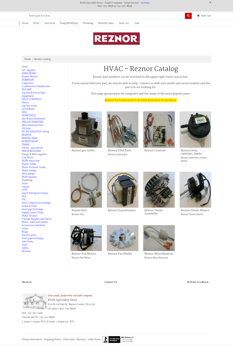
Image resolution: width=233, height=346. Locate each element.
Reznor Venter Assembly (153, 212)
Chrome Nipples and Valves (37, 219)
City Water (27, 157)
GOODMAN (28, 109)
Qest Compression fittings (36, 203)
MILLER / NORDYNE (33, 122)
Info (137, 23)
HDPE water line (31, 160)
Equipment (28, 96)
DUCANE (27, 89)
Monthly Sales (106, 23)
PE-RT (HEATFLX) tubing (35, 131)
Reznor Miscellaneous (158, 254)
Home (25, 23)
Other (25, 228)
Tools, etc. (124, 23)
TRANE (26, 144)
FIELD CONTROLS (31, 99)
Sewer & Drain (29, 206)
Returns (81, 339)
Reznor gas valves (83, 150)
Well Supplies (29, 177)
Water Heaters (30, 216)
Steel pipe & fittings (33, 209)
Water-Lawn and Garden (35, 222)
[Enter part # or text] (106, 16)
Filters (25, 102)
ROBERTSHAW (30, 141)
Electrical (50, 23)
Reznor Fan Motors (84, 254)
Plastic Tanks (29, 164)
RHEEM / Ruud (29, 138)
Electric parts (29, 235)
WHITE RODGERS (31, 151)
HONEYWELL (29, 115)
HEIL (24, 112)
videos (25, 248)
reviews (145, 3)
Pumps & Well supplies (34, 154)
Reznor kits (79, 210)
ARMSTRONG (29, 73)
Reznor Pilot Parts (119, 150)
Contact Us (110, 282)
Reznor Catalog (42, 59)
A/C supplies (29, 70)
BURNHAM (28, 80)
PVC (24, 199)
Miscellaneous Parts (33, 125)
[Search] (188, 16)
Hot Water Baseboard (33, 118)
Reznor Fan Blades (120, 254)
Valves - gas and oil (32, 148)
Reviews (26, 251)
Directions (69, 339)
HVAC (36, 23)
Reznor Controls (155, 150)
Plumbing (88, 23)
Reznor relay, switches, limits (191, 152)
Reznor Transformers (122, 210)
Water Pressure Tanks (33, 167)
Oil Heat (26, 128)
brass (25, 183)
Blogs (25, 232)
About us (27, 282)
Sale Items (27, 241)
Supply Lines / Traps (33, 212)
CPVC (25, 190)
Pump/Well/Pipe (69, 23)
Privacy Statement (32, 339)
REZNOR (26, 135)
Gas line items (29, 105)
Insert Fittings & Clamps (35, 193)
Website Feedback (198, 282)
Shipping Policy (52, 339)
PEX (24, 196)
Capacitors (27, 83)
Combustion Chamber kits (36, 86)
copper (25, 186)
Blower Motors (30, 76)
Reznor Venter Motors (195, 210)
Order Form (94, 339)
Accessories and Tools (33, 225)
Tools (25, 244)
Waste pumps (29, 170)
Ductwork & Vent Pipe (33, 93)
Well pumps (28, 173)
